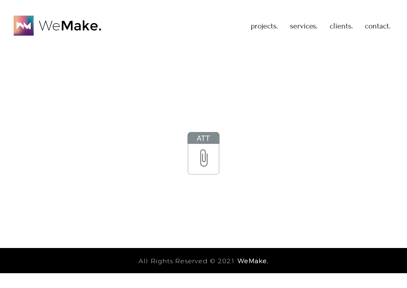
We (49, 25)
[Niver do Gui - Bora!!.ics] (203, 154)
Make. (81, 25)
